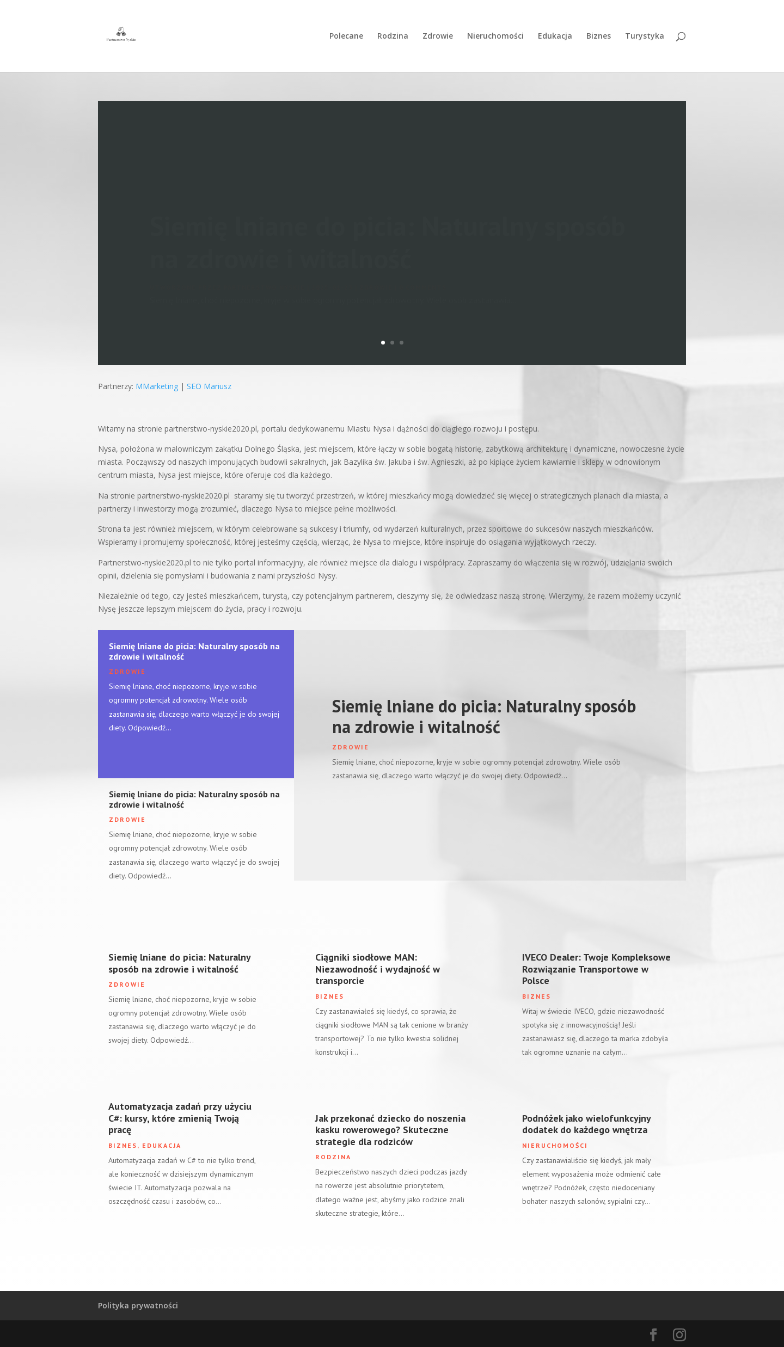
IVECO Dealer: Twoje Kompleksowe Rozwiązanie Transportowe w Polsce (596, 969)
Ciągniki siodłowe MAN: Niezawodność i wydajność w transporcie (377, 969)
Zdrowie (437, 36)
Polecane (346, 36)
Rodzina (392, 36)
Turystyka (644, 36)
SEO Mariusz (209, 386)
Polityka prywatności (138, 1305)
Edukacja (555, 36)
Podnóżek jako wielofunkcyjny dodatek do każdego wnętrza (586, 1124)
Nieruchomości (495, 36)
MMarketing (157, 386)
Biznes (598, 36)
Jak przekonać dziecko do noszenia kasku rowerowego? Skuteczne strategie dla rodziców (390, 1130)
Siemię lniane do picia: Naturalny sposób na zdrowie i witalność (194, 651)
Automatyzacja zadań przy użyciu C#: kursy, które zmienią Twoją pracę (180, 1118)
